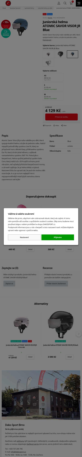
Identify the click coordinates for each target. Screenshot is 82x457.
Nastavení (24, 237)
